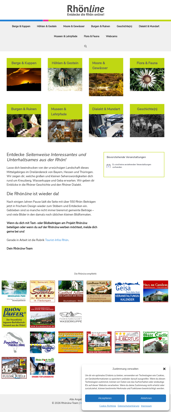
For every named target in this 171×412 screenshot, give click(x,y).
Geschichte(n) (124, 26)
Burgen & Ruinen (100, 26)
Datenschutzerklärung (128, 406)
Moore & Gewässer (73, 26)
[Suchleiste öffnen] (85, 46)
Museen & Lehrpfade (65, 36)
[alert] (134, 166)
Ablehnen (146, 398)
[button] (164, 368)
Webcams (111, 36)
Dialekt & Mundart (149, 26)
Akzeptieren (105, 398)
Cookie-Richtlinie (107, 406)
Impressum (146, 406)
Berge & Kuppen (21, 26)
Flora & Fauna (91, 36)
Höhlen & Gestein (47, 26)
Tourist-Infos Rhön (56, 240)
